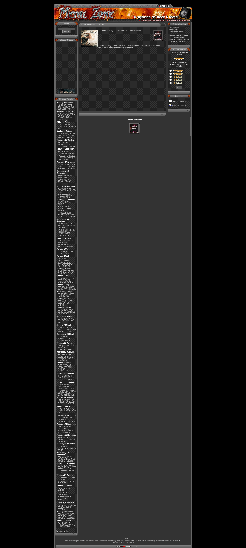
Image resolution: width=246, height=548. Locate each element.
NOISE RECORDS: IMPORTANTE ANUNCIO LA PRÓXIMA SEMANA (65, 243)
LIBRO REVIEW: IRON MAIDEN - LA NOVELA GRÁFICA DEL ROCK (66, 402)
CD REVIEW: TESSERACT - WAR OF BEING (67, 448)
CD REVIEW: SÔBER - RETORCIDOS (66, 295)
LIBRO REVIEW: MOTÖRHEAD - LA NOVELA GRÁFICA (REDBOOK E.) (65, 429)
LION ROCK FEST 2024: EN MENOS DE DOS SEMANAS (66, 107)
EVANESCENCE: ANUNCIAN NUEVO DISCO (65, 182)
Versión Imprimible (179, 101)
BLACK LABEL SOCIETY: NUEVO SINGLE (65, 208)
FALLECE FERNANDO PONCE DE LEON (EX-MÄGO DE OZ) (67, 158)
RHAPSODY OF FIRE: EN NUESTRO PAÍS (66, 272)
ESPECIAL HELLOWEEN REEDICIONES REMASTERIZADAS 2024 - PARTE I (65, 262)
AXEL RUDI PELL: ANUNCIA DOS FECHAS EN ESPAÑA (66, 144)
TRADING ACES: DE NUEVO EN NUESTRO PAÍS (67, 411)
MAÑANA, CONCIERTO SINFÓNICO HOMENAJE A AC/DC (67, 347)
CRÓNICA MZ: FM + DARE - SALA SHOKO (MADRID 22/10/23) (66, 459)
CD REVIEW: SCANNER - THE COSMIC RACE (64, 338)
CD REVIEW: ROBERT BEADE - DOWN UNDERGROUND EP (66, 280)
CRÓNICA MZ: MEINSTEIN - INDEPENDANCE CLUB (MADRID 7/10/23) (64, 496)
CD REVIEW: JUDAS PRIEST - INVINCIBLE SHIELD (66, 321)
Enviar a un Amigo (179, 105)
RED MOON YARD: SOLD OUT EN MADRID (65, 303)
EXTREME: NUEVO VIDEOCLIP (65, 176)
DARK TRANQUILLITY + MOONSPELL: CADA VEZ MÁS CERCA (67, 135)
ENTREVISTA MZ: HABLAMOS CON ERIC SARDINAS (67, 439)
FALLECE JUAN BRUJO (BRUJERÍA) (66, 152)
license (177, 541)
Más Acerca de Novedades (175, 29)
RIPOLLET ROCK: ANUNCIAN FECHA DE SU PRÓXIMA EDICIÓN (67, 215)
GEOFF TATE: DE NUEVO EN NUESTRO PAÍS (67, 127)
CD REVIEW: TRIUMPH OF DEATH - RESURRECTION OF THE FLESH (67, 480)
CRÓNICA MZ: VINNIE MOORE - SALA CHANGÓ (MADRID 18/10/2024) (66, 117)
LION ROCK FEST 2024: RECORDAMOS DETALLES (66, 225)
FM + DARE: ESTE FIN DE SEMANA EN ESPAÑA (67, 507)
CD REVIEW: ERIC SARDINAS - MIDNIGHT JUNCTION (66, 420)
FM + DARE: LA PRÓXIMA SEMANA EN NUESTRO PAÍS (67, 525)
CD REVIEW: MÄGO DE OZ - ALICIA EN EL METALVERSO (66, 312)
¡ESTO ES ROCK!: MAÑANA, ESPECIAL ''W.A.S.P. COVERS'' (66, 378)
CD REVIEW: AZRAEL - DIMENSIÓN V (67, 252)
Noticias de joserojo (177, 32)
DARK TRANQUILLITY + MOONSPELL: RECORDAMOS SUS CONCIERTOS (66, 233)
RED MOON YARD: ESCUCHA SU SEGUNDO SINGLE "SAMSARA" (65, 357)
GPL (132, 541)
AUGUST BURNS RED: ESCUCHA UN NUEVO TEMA (67, 191)
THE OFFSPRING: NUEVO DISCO (65, 196)
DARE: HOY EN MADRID (64, 489)
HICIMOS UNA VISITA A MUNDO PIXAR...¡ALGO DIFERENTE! (67, 393)
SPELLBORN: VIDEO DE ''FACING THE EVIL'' (67, 288)
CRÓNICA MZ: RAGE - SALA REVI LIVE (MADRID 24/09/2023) (66, 516)
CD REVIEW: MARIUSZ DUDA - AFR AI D (67, 467)
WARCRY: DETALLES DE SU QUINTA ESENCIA (179, 40)
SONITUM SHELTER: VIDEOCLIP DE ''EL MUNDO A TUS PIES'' (66, 387)
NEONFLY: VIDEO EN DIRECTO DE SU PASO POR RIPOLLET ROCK (67, 167)
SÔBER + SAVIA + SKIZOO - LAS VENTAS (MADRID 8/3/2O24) (67, 330)
